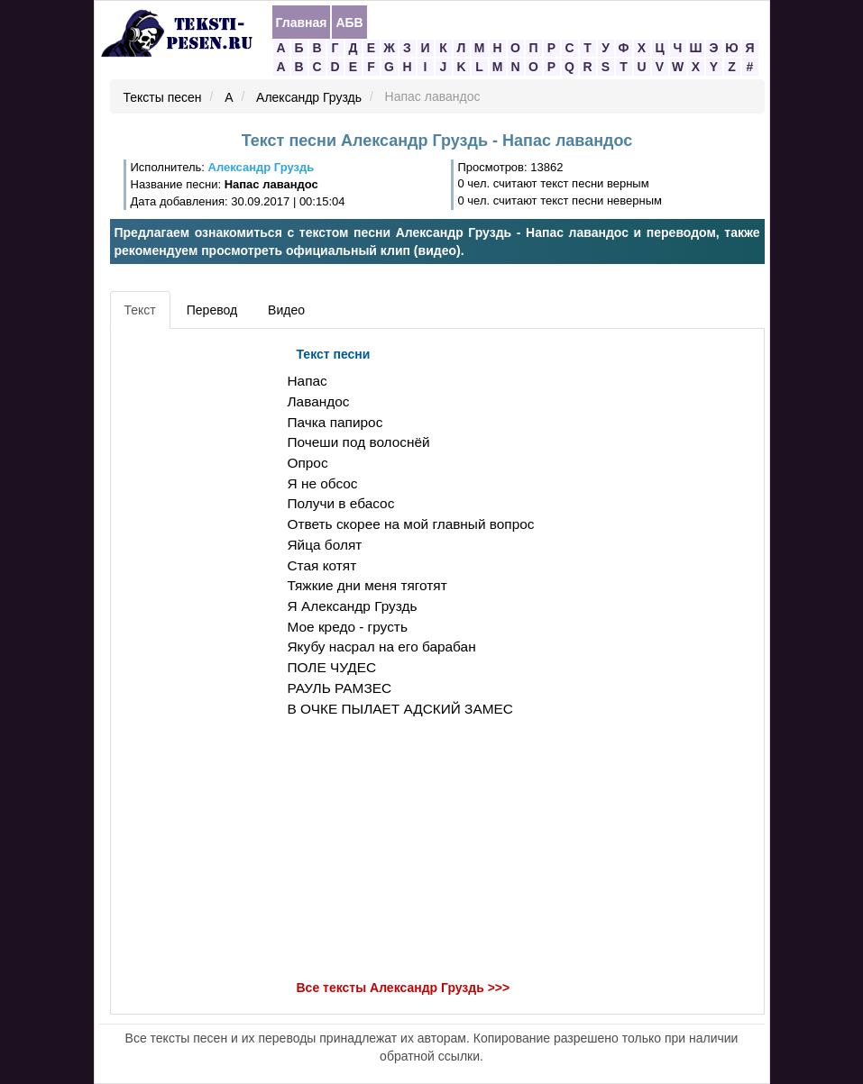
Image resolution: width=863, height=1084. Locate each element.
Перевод (212, 310)
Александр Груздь (309, 97)
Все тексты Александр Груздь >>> (403, 988)
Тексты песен (163, 97)
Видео (286, 310)
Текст (140, 310)
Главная (301, 22)
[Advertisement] (196, 608)
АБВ (349, 22)
